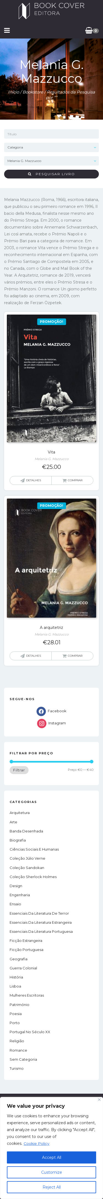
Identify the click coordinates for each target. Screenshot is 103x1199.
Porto (15, 1023)
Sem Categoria (23, 1059)
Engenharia (20, 895)
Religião (17, 1041)
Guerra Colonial (23, 968)
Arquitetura (20, 812)
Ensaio (15, 904)
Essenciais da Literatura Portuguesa (41, 931)
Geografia (18, 959)
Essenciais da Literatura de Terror (39, 913)
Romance (18, 1050)
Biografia (18, 840)
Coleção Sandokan (27, 867)
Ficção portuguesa (26, 949)
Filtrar (19, 770)
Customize (51, 1172)
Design (16, 886)
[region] (51, 1148)
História (16, 977)
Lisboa (15, 986)
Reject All (52, 1187)
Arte (13, 822)
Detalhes (33, 480)
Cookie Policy (36, 1143)
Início (13, 92)
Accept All (51, 1157)
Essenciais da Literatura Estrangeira (41, 922)
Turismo (17, 1068)
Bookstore (33, 92)
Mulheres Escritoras (27, 995)
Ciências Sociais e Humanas (34, 849)
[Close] (99, 1099)
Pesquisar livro (51, 174)
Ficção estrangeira (26, 940)
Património (19, 1004)
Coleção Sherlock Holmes (33, 877)
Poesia (16, 1013)
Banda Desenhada (26, 831)
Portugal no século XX (30, 1032)
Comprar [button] (75, 480)
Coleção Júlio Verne (27, 858)
